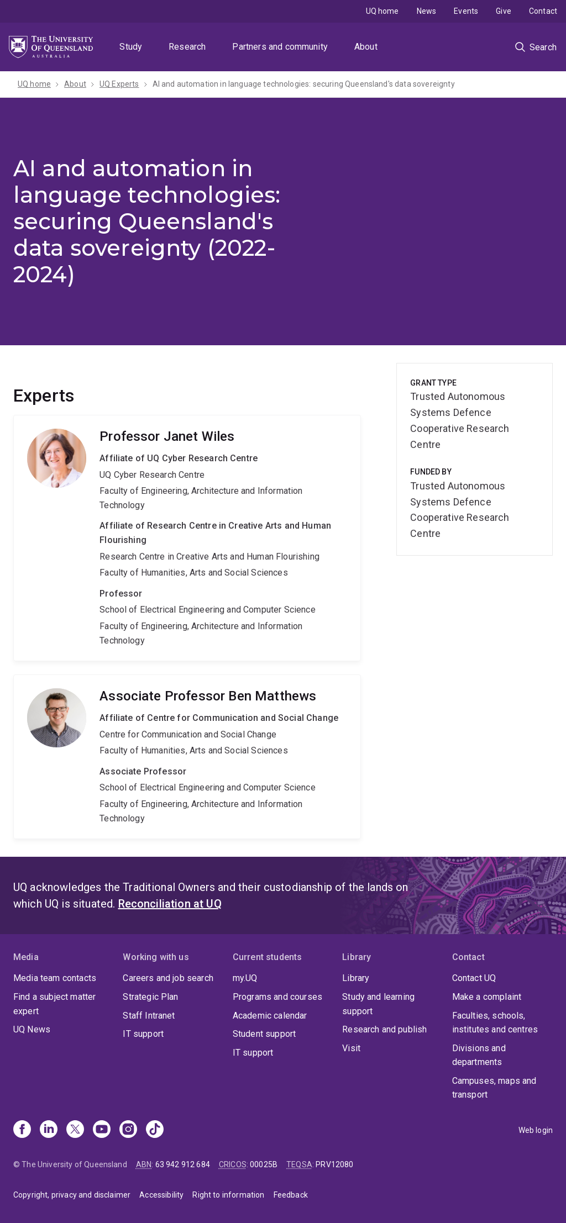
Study (130, 46)
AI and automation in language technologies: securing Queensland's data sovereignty (304, 84)
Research (187, 46)
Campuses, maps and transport (494, 1088)
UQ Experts (119, 84)
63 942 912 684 (182, 1164)
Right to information (228, 1194)
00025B (263, 1164)
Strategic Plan (150, 997)
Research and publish (384, 1029)
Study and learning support (378, 1004)
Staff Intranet (149, 1015)
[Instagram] (128, 1130)
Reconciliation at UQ (170, 903)
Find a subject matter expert (54, 1004)
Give (503, 11)
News (427, 11)
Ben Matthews (187, 757)
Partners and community (280, 46)
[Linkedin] (48, 1130)
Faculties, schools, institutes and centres (495, 1022)
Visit (351, 1048)
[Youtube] (102, 1130)
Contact (543, 11)
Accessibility (161, 1194)
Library (355, 978)
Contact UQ (474, 978)
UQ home (382, 11)
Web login (535, 1130)
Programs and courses (277, 997)
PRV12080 (334, 1164)
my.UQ (245, 978)
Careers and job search (168, 978)
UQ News (31, 1029)
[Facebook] (22, 1130)
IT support (143, 1034)
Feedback (291, 1194)
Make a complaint (487, 997)
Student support (264, 1034)
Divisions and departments (479, 1055)
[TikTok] (155, 1130)
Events (466, 11)
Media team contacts (54, 978)
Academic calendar (270, 1015)
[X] (75, 1130)
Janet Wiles (187, 538)
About (366, 46)
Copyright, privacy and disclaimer (71, 1194)
